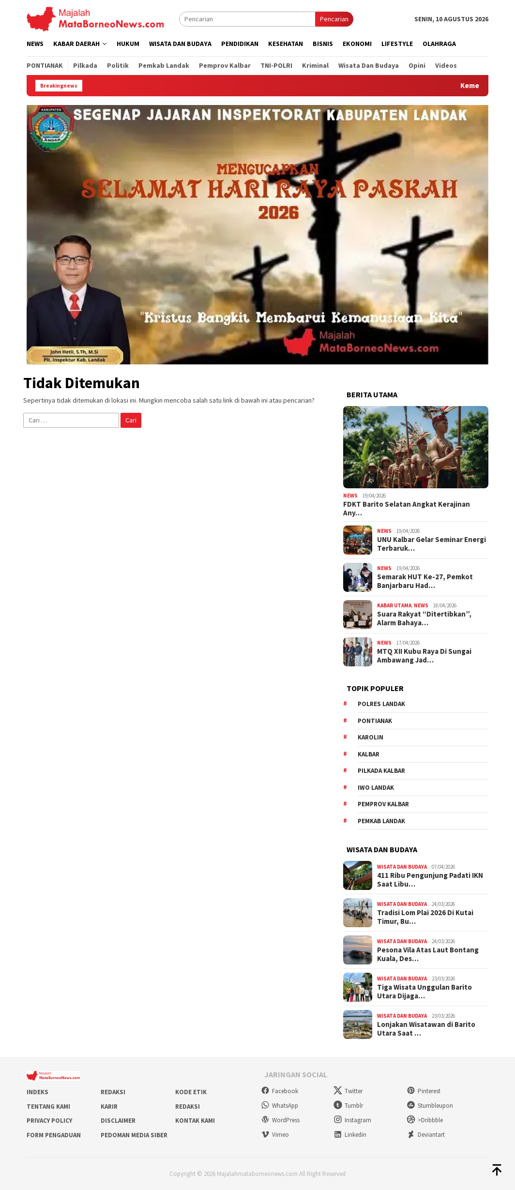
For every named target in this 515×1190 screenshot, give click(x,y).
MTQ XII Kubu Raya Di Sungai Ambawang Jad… (424, 655)
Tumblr (348, 1105)
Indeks (37, 1092)
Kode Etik (191, 1092)
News (350, 495)
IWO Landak (376, 787)
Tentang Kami (48, 1106)
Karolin (370, 737)
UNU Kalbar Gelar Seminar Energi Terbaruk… (431, 544)
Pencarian (334, 19)
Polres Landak (381, 704)
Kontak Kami (195, 1120)
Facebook (279, 1091)
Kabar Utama (394, 605)
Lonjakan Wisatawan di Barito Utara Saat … (426, 1029)
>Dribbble (425, 1120)
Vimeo (275, 1134)
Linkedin (349, 1134)
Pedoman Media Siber (134, 1135)
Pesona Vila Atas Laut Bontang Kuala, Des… (428, 954)
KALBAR (368, 754)
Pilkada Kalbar (381, 771)
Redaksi (113, 1092)
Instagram (352, 1120)
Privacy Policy (49, 1120)
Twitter (348, 1091)
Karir (109, 1106)
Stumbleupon (430, 1105)
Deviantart (426, 1134)
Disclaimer (118, 1120)
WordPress (280, 1120)
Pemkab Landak (381, 821)
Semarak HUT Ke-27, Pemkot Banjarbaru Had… (425, 581)
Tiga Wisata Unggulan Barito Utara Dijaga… (424, 991)
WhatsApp (279, 1105)
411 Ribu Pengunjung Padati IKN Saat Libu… (430, 880)
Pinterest (423, 1091)
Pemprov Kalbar (383, 804)
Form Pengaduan (54, 1135)
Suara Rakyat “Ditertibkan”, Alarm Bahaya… (424, 618)
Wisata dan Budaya (402, 866)
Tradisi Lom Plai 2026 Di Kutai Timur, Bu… (425, 917)
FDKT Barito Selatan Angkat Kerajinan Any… (406, 508)
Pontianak (375, 721)
